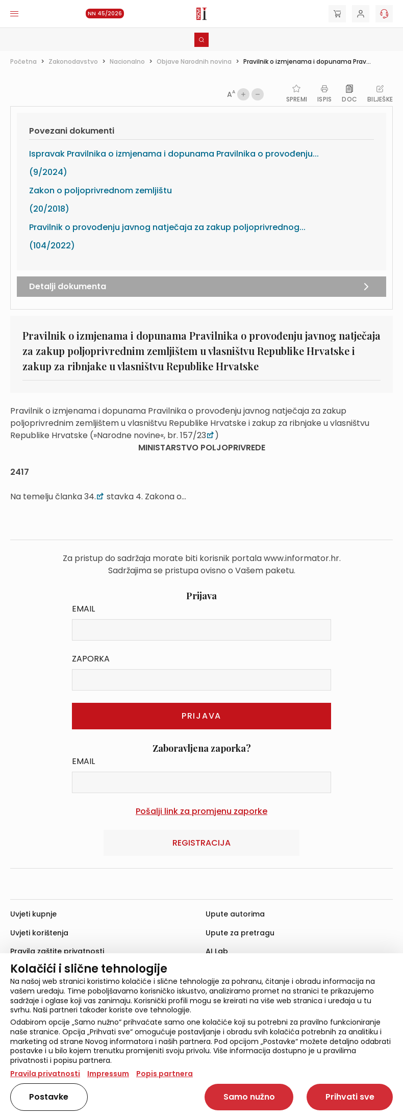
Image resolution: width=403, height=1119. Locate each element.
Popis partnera (164, 1074)
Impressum (108, 1074)
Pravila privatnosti (45, 1074)
